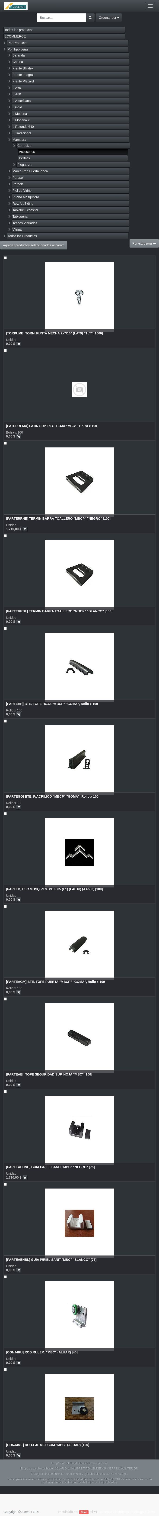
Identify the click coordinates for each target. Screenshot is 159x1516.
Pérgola (18, 184)
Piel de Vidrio (22, 190)
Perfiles (24, 158)
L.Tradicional (22, 133)
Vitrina (17, 229)
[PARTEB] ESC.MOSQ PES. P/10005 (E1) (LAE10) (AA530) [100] (54, 889)
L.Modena (20, 114)
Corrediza (24, 146)
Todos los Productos (22, 236)
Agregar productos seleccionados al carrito (33, 245)
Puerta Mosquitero (26, 197)
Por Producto (17, 43)
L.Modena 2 (21, 120)
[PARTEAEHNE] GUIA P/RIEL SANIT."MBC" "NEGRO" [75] (50, 1167)
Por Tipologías (18, 49)
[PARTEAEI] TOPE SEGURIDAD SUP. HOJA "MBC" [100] (49, 1074)
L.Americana (22, 101)
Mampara (19, 140)
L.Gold (17, 107)
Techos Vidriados (25, 223)
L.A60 (17, 88)
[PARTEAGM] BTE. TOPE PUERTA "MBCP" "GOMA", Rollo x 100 (55, 982)
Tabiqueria (20, 216)
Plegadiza (24, 165)
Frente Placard (23, 81)
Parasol (18, 177)
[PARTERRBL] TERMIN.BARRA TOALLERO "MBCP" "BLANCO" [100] (59, 611)
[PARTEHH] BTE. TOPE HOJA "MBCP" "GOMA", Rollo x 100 (52, 704)
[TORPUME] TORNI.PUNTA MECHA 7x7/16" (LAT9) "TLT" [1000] (54, 333)
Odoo (84, 1512)
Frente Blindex (23, 68)
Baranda (19, 55)
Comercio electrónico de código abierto (126, 1512)
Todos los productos (18, 30)
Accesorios (27, 152)
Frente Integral (23, 75)
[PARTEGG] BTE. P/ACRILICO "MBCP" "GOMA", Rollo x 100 (52, 796)
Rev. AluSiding (23, 203)
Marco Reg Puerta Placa (30, 171)
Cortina (18, 62)
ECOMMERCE (15, 36)
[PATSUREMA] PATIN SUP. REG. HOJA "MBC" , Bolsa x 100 (51, 426)
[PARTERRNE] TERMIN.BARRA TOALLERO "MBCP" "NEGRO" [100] (58, 518)
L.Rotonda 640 (23, 127)
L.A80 (17, 94)
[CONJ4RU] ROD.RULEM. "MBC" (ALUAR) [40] (42, 1352)
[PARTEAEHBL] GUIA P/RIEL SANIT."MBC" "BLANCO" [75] (51, 1259)
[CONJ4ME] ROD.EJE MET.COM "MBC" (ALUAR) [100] (47, 1445)
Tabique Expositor (25, 210)
